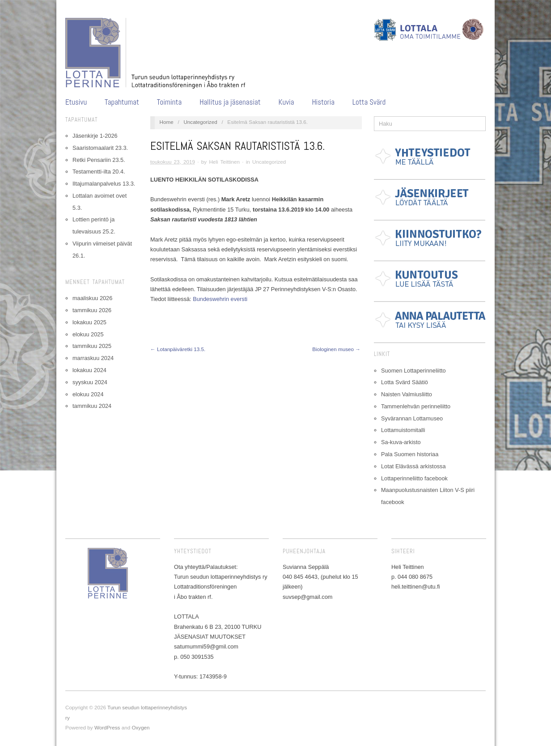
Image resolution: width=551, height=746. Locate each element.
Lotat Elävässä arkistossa (413, 466)
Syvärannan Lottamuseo (412, 418)
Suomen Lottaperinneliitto (413, 370)
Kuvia (286, 102)
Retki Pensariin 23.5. (98, 160)
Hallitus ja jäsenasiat (230, 102)
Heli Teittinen (224, 162)
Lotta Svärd (369, 102)
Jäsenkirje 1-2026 (95, 135)
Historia (323, 102)
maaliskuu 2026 (92, 298)
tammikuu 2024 (91, 406)
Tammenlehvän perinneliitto (415, 406)
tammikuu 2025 (91, 346)
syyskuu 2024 (89, 382)
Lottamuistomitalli (403, 430)
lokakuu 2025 (89, 322)
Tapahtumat (122, 102)
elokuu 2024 (87, 394)
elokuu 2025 (87, 334)
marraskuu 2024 (93, 358)
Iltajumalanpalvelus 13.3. (103, 183)
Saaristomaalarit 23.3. (100, 147)
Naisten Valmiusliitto (406, 394)
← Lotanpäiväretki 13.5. (177, 349)
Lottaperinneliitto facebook (414, 478)
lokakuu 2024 (89, 370)
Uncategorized (200, 122)
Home (167, 122)
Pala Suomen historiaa (409, 454)
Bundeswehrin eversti (220, 299)
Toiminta (169, 102)
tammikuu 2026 (91, 310)
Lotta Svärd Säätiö (404, 382)
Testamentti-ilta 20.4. (98, 171)
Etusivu (76, 102)
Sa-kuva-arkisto (401, 442)
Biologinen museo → (336, 349)
